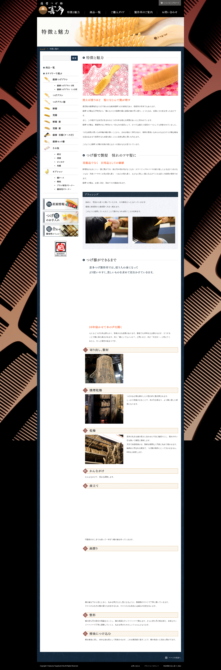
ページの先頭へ (175, 658)
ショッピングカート (171, 3)
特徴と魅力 (74, 12)
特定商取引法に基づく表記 (172, 666)
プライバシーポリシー (151, 666)
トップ (42, 49)
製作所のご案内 (143, 12)
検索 (74, 58)
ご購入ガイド (118, 12)
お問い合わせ (169, 12)
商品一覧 (95, 12)
